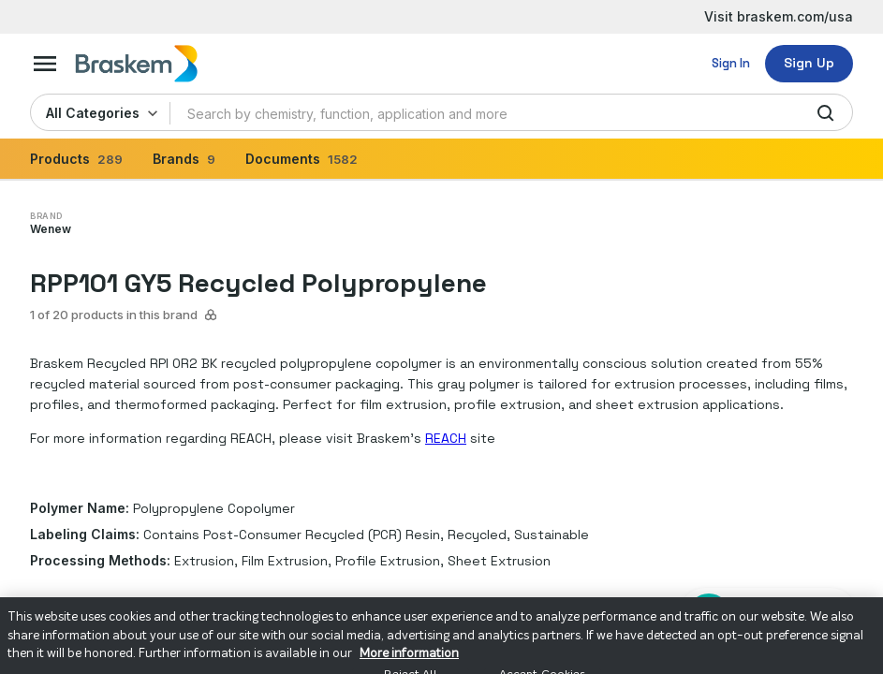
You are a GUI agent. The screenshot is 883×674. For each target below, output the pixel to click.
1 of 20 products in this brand (124, 314)
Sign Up (809, 62)
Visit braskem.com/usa (778, 16)
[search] (826, 113)
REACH (445, 438)
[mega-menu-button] (45, 64)
